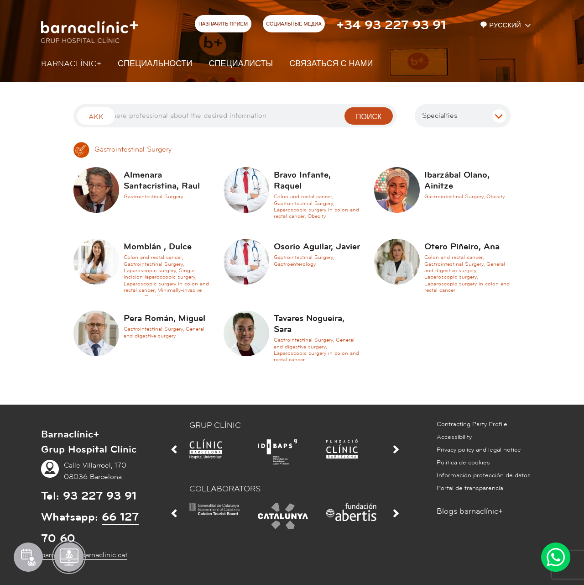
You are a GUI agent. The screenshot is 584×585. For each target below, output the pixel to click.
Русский (501, 25)
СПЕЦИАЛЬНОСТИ (155, 63)
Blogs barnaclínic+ (470, 511)
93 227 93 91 (99, 496)
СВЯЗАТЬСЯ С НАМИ (331, 63)
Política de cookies (463, 463)
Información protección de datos (484, 475)
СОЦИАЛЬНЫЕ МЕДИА (294, 24)
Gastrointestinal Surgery (122, 149)
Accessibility (454, 437)
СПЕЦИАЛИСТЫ (241, 63)
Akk (96, 116)
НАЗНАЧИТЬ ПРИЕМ (223, 24)
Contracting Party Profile (472, 424)
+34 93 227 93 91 (391, 25)
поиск (368, 116)
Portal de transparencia (470, 488)
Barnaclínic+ (71, 63)
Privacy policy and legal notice (479, 450)
